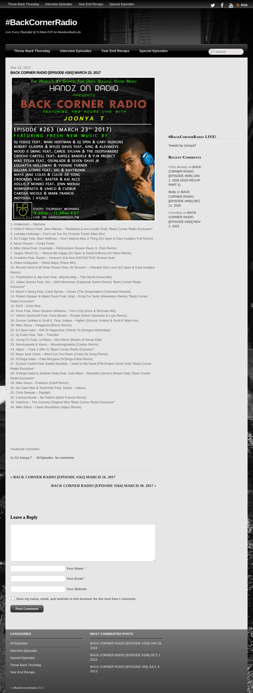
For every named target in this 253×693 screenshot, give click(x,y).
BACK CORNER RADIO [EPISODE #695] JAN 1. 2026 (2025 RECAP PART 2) (185, 176)
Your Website (76, 589)
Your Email (74, 578)
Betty (172, 192)
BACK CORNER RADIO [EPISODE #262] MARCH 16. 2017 (62, 477)
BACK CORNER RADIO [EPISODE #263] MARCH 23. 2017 (55, 73)
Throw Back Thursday (23, 4)
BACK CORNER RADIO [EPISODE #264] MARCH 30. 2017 (103, 485)
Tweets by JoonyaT (182, 145)
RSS (244, 5)
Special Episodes (121, 4)
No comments (64, 458)
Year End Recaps (90, 4)
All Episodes (44, 458)
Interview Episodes (58, 4)
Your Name (74, 568)
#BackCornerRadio (24, 687)
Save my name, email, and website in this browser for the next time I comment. (76, 599)
